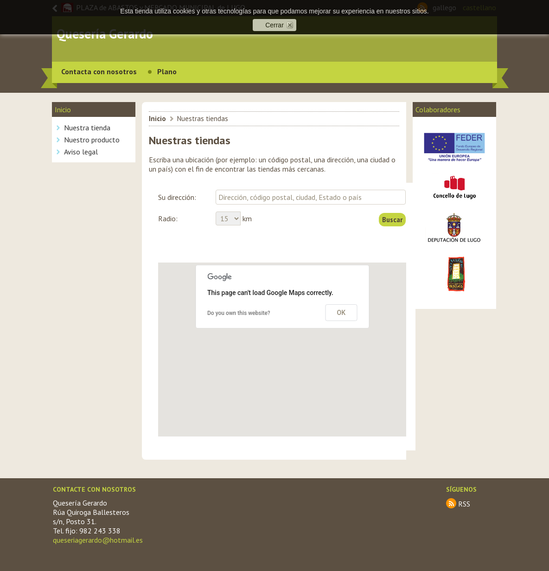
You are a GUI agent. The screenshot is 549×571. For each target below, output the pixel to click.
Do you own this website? (238, 313)
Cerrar (274, 25)
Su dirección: (177, 197)
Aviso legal (81, 151)
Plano (167, 71)
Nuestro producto (92, 139)
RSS (464, 503)
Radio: (168, 218)
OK (341, 312)
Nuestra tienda (87, 127)
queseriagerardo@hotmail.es (98, 540)
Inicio (157, 118)
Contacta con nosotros (99, 71)
